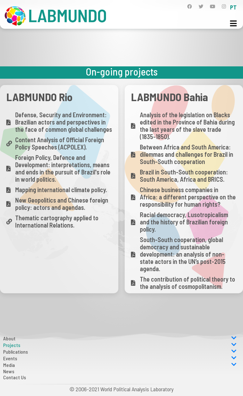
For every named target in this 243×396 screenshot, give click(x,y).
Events (120, 358)
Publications (120, 351)
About (120, 338)
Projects (120, 345)
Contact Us (14, 377)
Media (120, 365)
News (8, 371)
